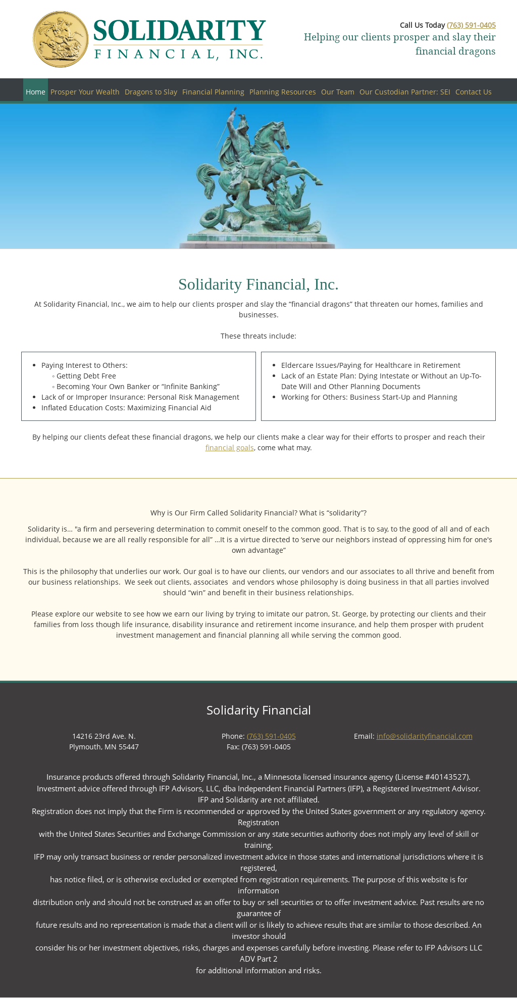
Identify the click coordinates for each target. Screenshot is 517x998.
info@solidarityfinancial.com (425, 736)
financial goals (229, 447)
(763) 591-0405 (471, 25)
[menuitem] (35, 89)
